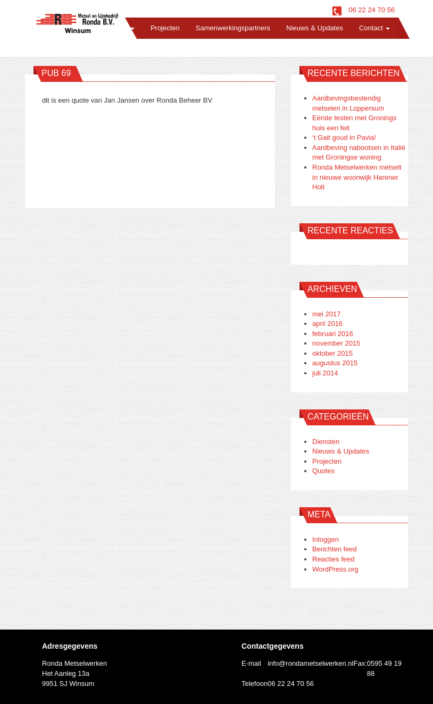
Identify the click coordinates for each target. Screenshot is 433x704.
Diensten (325, 442)
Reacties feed (333, 559)
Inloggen (325, 539)
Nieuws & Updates (314, 28)
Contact (374, 28)
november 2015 (336, 343)
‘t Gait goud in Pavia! (344, 137)
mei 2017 (326, 314)
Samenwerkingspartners (233, 28)
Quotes (323, 471)
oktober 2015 (332, 353)
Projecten (165, 28)
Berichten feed (334, 549)
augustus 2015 (334, 363)
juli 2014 (325, 373)
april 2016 (327, 324)
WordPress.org (335, 569)
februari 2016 (332, 334)
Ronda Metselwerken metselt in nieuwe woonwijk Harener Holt (357, 177)
